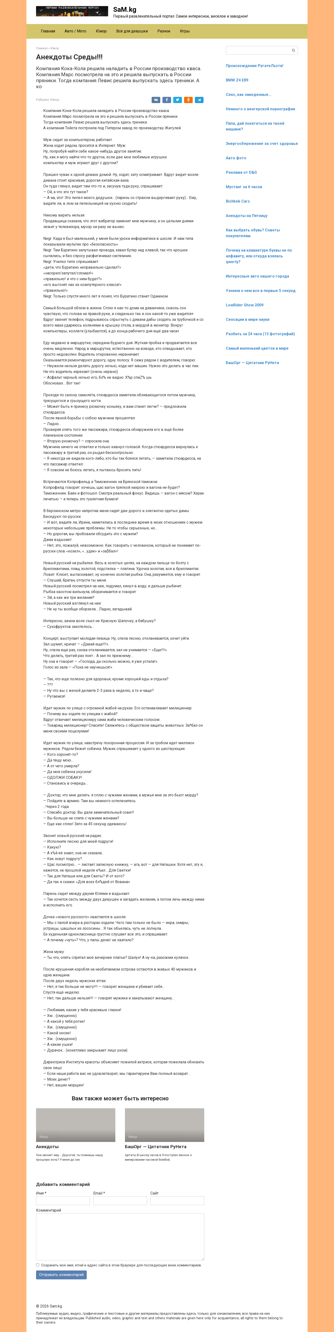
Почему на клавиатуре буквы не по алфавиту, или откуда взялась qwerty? (259, 256)
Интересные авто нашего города (257, 276)
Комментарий (48, 1210)
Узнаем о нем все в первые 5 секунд (261, 290)
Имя (41, 1193)
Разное (163, 31)
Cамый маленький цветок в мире (257, 348)
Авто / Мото (75, 31)
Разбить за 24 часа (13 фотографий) (260, 334)
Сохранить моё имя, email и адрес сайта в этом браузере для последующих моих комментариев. (121, 1265)
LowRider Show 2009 (244, 305)
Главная (48, 31)
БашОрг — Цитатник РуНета (155, 1146)
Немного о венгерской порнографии (260, 109)
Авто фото (236, 158)
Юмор (101, 31)
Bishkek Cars (238, 201)
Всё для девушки (132, 31)
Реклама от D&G (241, 172)
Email (99, 1193)
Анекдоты (47, 1146)
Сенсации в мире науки (247, 319)
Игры (185, 31)
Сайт (154, 1193)
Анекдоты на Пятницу (246, 215)
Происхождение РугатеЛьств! (254, 65)
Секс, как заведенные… (248, 94)
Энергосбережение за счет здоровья (262, 143)
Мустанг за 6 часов (244, 187)
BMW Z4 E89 (237, 80)
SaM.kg (124, 9)
